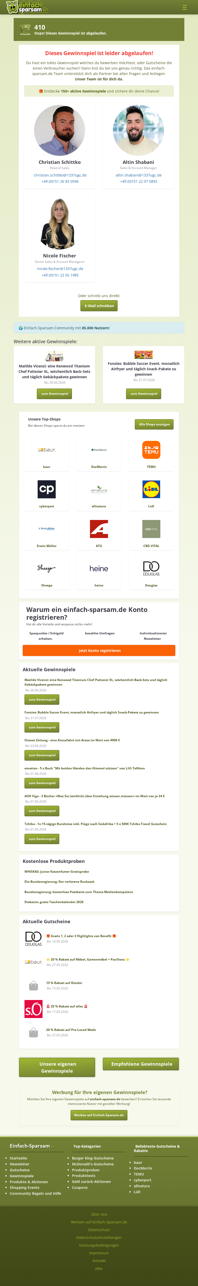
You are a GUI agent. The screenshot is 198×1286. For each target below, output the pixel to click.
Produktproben (86, 1169)
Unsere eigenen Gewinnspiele (57, 1067)
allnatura (142, 1185)
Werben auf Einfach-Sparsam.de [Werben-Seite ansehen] (99, 1222)
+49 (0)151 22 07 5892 (138, 181)
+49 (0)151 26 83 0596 (60, 181)
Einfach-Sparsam (32, 1145)
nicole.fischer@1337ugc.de (60, 268)
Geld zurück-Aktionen (91, 1181)
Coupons (80, 1187)
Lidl (137, 1191)
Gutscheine (20, 1169)
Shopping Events (24, 1187)
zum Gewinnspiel (55, 393)
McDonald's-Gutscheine (93, 1164)
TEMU (139, 1174)
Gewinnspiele (22, 1175)
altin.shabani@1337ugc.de (139, 175)
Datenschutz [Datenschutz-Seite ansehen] (99, 1229)
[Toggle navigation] (186, 7)
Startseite (18, 1158)
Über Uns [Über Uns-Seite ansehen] (99, 1214)
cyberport (142, 1180)
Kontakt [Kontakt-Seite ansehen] (99, 1260)
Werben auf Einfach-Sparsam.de (99, 1115)
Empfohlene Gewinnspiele (145, 1065)
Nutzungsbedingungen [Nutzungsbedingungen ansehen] (99, 1245)
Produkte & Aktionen (29, 1181)
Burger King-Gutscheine (93, 1158)
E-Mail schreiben (99, 305)
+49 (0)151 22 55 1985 (60, 275)
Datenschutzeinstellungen (99, 1237)
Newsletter (19, 1164)
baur (138, 1162)
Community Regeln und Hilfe (35, 1193)
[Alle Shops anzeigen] (154, 424)
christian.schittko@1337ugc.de (60, 175)
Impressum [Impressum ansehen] (99, 1252)
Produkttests (83, 1175)
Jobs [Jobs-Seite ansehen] (99, 1268)
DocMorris (143, 1168)
